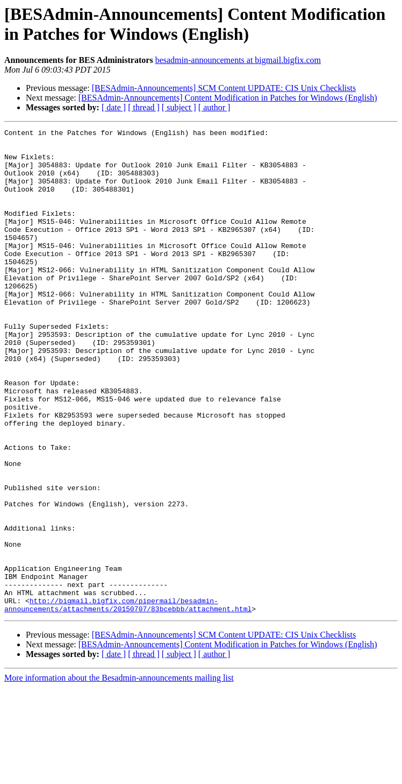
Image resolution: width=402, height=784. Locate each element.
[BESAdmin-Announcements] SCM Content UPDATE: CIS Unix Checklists (224, 88)
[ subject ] (179, 107)
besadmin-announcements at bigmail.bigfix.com (238, 60)
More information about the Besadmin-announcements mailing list (119, 774)
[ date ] (114, 107)
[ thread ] (144, 107)
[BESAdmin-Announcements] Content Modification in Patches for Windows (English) (227, 97)
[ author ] (214, 107)
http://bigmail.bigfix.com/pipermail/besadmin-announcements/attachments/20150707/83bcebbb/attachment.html (128, 700)
